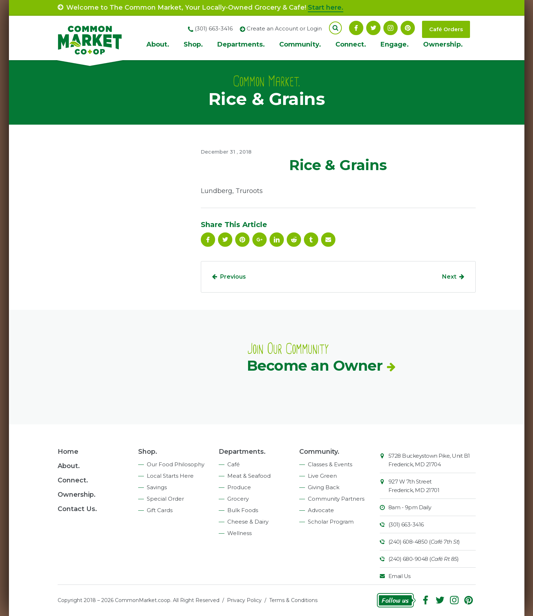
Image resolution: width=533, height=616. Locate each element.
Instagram (390, 28)
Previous (233, 276)
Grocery (238, 498)
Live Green (322, 475)
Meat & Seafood (249, 475)
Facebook (356, 28)
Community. (300, 44)
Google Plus (259, 239)
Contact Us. (77, 509)
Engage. (395, 44)
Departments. (241, 44)
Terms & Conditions (293, 600)
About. (157, 44)
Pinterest (408, 28)
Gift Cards (160, 510)
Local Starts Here (170, 475)
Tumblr (311, 239)
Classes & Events (330, 464)
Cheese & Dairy (247, 521)
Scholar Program (331, 521)
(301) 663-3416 (406, 524)
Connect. (350, 44)
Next (449, 276)
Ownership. (443, 44)
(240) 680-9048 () (423, 558)
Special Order (165, 498)
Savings (157, 487)
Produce (239, 487)
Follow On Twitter (373, 28)
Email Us (399, 576)
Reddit (294, 239)
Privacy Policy (244, 600)
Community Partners (336, 498)
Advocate (321, 510)
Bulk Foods (242, 510)
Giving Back (323, 487)
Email (328, 239)
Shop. (193, 44)
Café (233, 464)
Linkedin (277, 239)
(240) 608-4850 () (424, 541)
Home (68, 452)
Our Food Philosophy (175, 464)
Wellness (239, 533)
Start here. (325, 7)
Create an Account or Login (284, 28)
